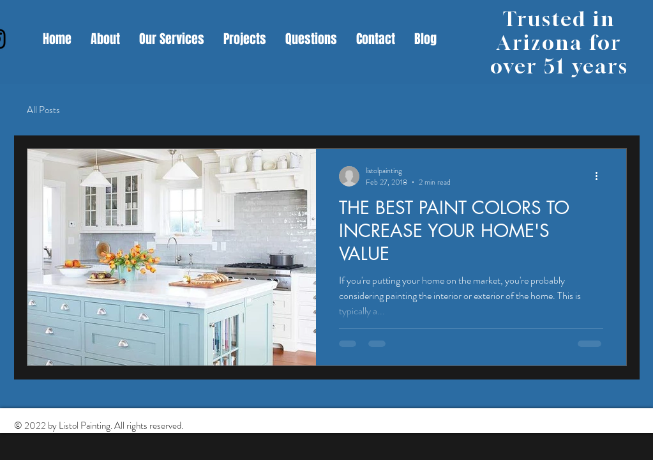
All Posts (43, 110)
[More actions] (601, 176)
